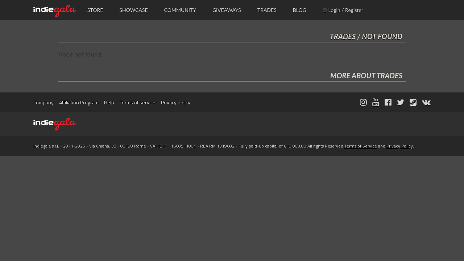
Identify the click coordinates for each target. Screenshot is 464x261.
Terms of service (138, 102)
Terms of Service (360, 145)
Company (43, 102)
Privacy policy (175, 102)
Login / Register (343, 10)
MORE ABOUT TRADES (366, 75)
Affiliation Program (79, 102)
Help (109, 102)
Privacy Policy (399, 145)
